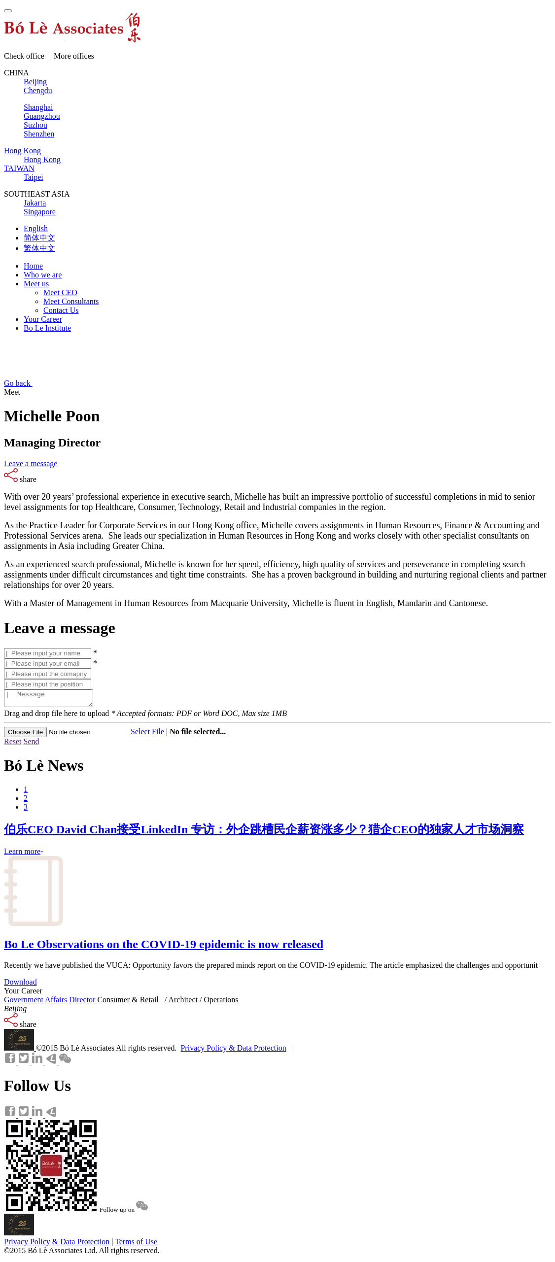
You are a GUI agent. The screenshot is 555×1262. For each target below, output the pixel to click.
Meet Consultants (71, 301)
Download (20, 985)
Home (33, 266)
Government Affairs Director (50, 1002)
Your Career (43, 319)
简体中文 (39, 238)
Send (31, 744)
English (36, 228)
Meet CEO (60, 292)
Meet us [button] (36, 283)
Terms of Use (136, 1244)
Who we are (43, 275)
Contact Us (61, 310)
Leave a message (30, 463)
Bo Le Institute (47, 328)
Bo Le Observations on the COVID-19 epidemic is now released (163, 947)
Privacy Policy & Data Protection (233, 1051)
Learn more (22, 854)
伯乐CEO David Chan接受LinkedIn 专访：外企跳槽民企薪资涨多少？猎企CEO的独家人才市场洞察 (264, 832)
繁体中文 (39, 248)
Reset (13, 744)
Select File (147, 734)
